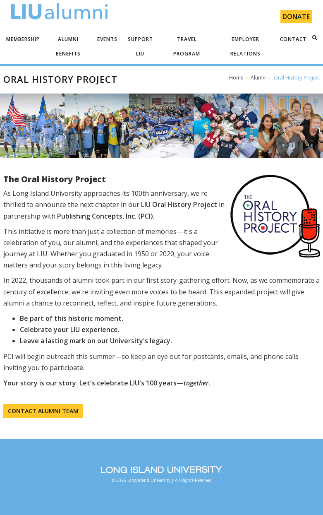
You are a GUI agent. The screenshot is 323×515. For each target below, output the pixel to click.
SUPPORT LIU (140, 46)
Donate (296, 16)
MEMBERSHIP (23, 39)
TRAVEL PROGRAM (186, 46)
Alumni (259, 77)
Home (236, 77)
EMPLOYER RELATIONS (245, 46)
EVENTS (107, 39)
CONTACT (293, 39)
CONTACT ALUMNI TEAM (43, 411)
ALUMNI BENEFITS (68, 46)
